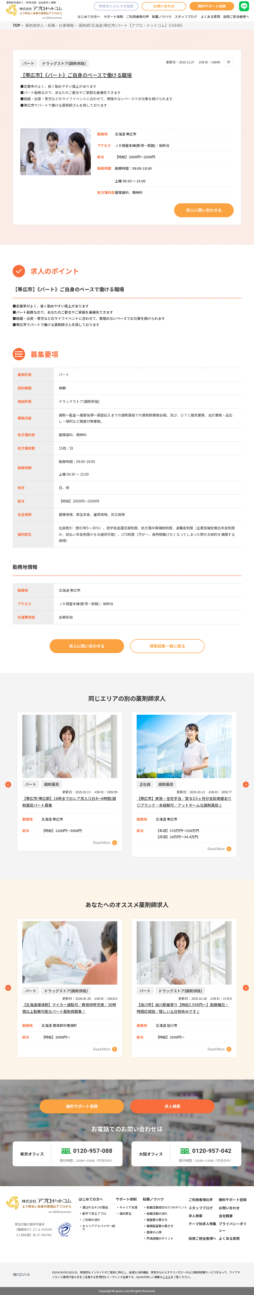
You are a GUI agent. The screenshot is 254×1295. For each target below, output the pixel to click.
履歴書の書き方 (157, 1219)
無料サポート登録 (212, 5)
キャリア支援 (128, 1207)
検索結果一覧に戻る (167, 646)
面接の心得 (154, 1232)
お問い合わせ (164, 5)
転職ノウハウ (161, 16)
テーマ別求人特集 (202, 1223)
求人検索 (172, 1106)
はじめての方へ (89, 16)
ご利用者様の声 (137, 16)
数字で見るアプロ (94, 1213)
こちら (166, 1277)
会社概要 (226, 1215)
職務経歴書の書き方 (160, 1225)
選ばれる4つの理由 (95, 1207)
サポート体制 (113, 16)
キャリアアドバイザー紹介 (98, 1227)
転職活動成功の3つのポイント (167, 1207)
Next (246, 785)
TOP (16, 25)
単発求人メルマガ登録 (116, 5)
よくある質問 (210, 16)
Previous (8, 785)
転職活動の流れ (157, 1213)
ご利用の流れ (91, 1219)
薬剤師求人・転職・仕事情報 (49, 25)
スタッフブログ (186, 16)
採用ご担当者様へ (236, 16)
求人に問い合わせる (204, 210)
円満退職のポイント (160, 1238)
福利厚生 (125, 1213)
